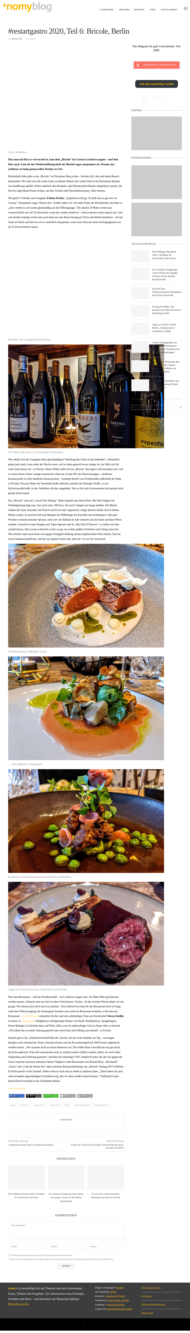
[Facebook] (84, 1326)
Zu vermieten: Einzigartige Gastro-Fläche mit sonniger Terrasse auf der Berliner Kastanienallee (66, 1200)
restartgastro (101, 1107)
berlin (13, 1107)
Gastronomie (106, 10)
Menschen (124, 10)
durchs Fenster (30, 1018)
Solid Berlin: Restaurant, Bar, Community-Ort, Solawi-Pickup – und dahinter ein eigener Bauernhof (166, 371)
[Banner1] (156, 135)
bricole (24, 1107)
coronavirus (39, 1107)
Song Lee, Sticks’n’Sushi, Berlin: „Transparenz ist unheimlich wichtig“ (164, 331)
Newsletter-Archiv (151, 1290)
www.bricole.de (16, 1090)
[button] (14, 1099)
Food (152, 10)
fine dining (55, 1107)
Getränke (139, 10)
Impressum (147, 1315)
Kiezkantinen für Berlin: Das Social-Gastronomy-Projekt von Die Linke (166, 388)
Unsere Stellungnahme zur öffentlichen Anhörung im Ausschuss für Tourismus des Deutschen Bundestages (166, 351)
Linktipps (146, 1298)
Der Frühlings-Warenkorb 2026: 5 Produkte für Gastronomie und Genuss (164, 257)
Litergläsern (27, 1023)
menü (67, 1107)
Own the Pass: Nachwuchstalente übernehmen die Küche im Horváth (164, 296)
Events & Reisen (169, 10)
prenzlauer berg (82, 1107)
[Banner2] (156, 184)
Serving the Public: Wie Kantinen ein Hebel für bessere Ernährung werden (167, 313)
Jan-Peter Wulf (16, 41)
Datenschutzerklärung (153, 1306)
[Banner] (156, 222)
